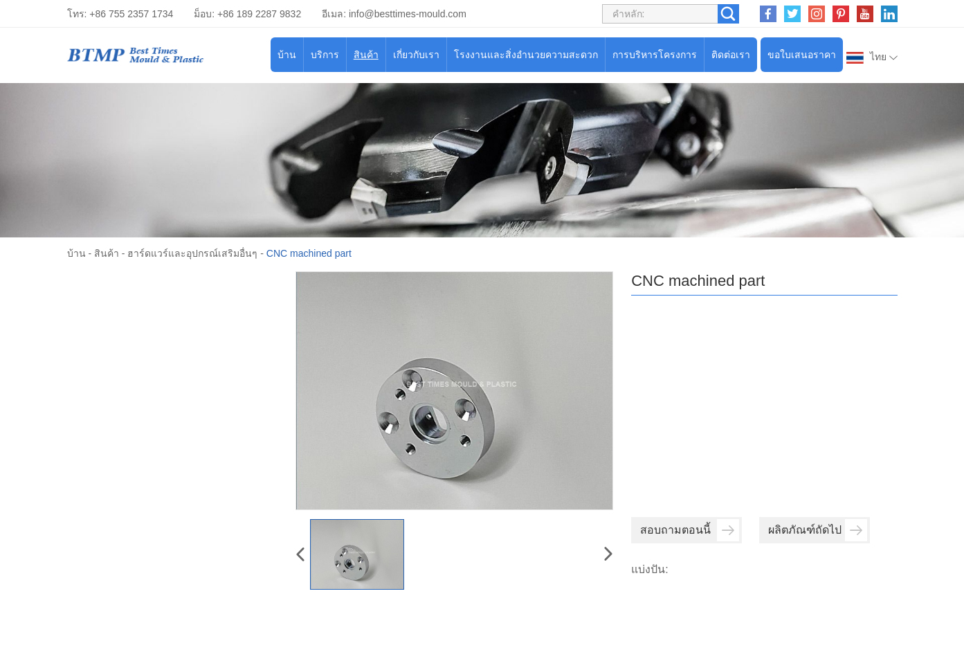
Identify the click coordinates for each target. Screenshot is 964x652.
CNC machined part (309, 253)
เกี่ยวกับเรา (416, 54)
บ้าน (287, 54)
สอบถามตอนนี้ (689, 530)
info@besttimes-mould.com (407, 13)
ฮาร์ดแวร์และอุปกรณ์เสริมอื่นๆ (192, 253)
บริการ (325, 54)
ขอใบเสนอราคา (801, 54)
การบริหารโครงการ (654, 54)
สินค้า (366, 54)
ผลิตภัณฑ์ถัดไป (817, 530)
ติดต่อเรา (730, 54)
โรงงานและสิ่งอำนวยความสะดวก (526, 54)
